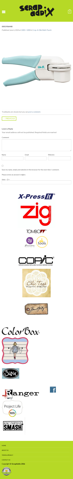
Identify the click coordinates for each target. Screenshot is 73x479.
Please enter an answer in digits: (14, 175)
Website (51, 155)
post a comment (34, 112)
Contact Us (6, 460)
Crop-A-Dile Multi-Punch (42, 30)
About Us (5, 450)
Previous (9, 118)
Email (27, 155)
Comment (5, 137)
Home (4, 445)
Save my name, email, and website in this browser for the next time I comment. (30, 170)
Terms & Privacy (7, 455)
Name (4, 155)
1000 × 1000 (25, 30)
